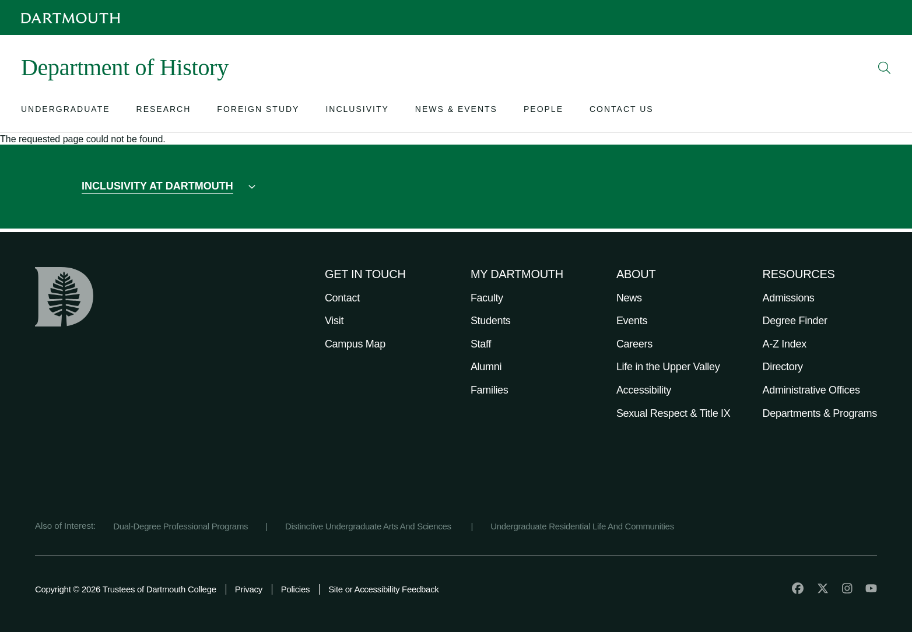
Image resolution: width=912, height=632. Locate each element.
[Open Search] (884, 67)
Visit (334, 320)
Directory (783, 367)
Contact (342, 298)
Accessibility (643, 390)
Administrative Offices (811, 390)
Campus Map (355, 344)
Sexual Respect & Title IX (673, 413)
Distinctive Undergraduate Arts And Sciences (369, 526)
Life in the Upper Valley (668, 367)
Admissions (789, 298)
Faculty (487, 298)
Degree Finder (795, 320)
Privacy (248, 589)
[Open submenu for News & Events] (456, 111)
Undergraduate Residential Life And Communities (582, 526)
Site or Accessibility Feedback (383, 589)
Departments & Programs (820, 413)
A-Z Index (784, 344)
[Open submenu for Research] (163, 111)
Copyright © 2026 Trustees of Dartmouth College (125, 589)
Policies (295, 589)
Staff (481, 344)
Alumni (486, 367)
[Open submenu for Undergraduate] (65, 111)
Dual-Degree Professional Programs (180, 526)
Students (491, 320)
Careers (634, 344)
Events (631, 320)
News (629, 298)
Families (489, 390)
